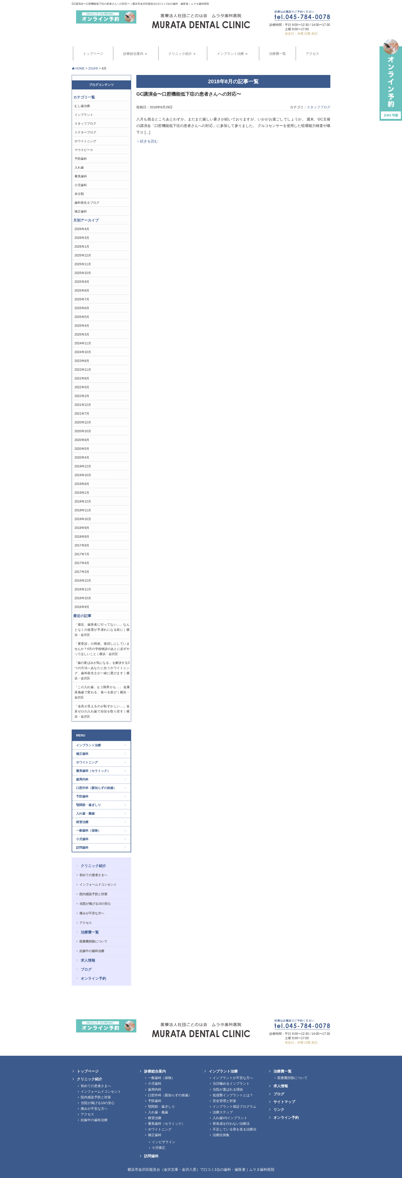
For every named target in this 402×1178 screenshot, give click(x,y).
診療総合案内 (155, 1071)
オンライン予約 (93, 978)
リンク (278, 1109)
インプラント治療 (88, 745)
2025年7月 (82, 299)
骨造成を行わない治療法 (231, 1124)
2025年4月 (82, 326)
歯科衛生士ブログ (87, 202)
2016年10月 (83, 598)
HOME (78, 68)
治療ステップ (223, 1112)
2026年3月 (82, 238)
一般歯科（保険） (88, 830)
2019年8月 (82, 484)
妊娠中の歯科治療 (91, 951)
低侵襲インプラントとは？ (233, 1095)
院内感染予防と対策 (93, 894)
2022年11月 (83, 369)
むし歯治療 (82, 106)
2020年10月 (83, 431)
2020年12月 (83, 422)
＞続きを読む (147, 141)
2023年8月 (82, 361)
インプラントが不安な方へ (233, 1078)
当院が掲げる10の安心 (95, 904)
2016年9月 (82, 607)
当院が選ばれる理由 (228, 1089)
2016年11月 (83, 589)
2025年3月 (82, 334)
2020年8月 (82, 440)
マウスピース (84, 150)
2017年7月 (82, 554)
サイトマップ (284, 1102)
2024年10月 (83, 352)
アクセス (85, 923)
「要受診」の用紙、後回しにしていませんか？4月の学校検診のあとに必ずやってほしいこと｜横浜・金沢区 (102, 649)
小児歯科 (81, 185)
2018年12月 (83, 501)
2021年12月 (83, 405)
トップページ (88, 1071)
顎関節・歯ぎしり (88, 805)
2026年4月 (82, 229)
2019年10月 (83, 475)
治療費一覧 (90, 932)
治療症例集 (221, 1135)
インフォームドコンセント (98, 884)
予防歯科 (81, 159)
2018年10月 (83, 519)
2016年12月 (83, 580)
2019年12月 (83, 466)
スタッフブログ (318, 107)
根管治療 (82, 822)
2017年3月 (82, 572)
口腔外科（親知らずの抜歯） (96, 787)
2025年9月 (82, 282)
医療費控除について (93, 941)
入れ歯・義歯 (85, 813)
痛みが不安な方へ (91, 913)
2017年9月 (82, 545)
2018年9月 (82, 528)
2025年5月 (82, 317)
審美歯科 (81, 176)
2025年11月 (83, 264)
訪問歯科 (82, 847)
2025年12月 (83, 255)
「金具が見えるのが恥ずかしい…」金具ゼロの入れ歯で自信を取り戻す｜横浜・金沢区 (102, 711)
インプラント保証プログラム (234, 1106)
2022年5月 (82, 387)
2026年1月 (82, 246)
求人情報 (88, 960)
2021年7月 (82, 413)
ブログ (86, 969)
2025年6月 (82, 308)
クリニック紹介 (93, 866)
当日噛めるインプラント (231, 1083)
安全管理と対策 (224, 1101)
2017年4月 (82, 563)
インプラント (84, 115)
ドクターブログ (85, 132)
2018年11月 (83, 510)
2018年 (93, 68)
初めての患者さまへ (93, 875)
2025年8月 (82, 290)
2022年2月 (82, 396)
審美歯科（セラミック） (93, 770)
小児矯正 (158, 1148)
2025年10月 (83, 273)
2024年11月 (83, 343)
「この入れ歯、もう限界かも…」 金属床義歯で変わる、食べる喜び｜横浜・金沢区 (102, 692)
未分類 (79, 194)
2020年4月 (82, 457)
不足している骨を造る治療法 (234, 1129)
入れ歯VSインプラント (230, 1118)
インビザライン (163, 1142)
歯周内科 (82, 779)
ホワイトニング (85, 141)
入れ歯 (79, 167)
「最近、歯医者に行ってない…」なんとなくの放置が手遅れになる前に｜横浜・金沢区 (102, 630)
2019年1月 (82, 493)
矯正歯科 (81, 211)
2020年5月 (82, 449)
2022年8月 (82, 378)
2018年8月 (82, 536)
